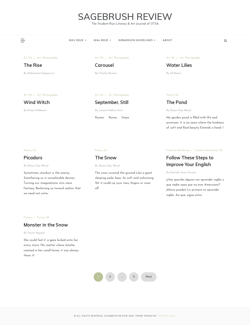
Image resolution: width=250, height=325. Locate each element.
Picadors (33, 157)
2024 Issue (102, 40)
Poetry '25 (172, 95)
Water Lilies (179, 65)
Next (149, 276)
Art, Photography (47, 57)
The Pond (176, 102)
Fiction (28, 217)
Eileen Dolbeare (36, 110)
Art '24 (99, 95)
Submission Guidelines (136, 40)
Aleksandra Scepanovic (41, 73)
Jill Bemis (175, 73)
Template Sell (166, 316)
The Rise (33, 65)
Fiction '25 (43, 217)
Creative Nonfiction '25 (208, 150)
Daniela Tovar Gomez (183, 172)
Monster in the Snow (46, 225)
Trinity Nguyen (36, 233)
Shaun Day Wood (180, 110)
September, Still (111, 102)
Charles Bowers (108, 73)
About (167, 40)
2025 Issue (77, 40)
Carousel (104, 65)
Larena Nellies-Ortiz (111, 110)
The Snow (106, 157)
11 (134, 276)
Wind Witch (37, 102)
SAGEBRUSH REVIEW (125, 16)
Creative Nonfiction (178, 150)
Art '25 (28, 57)
